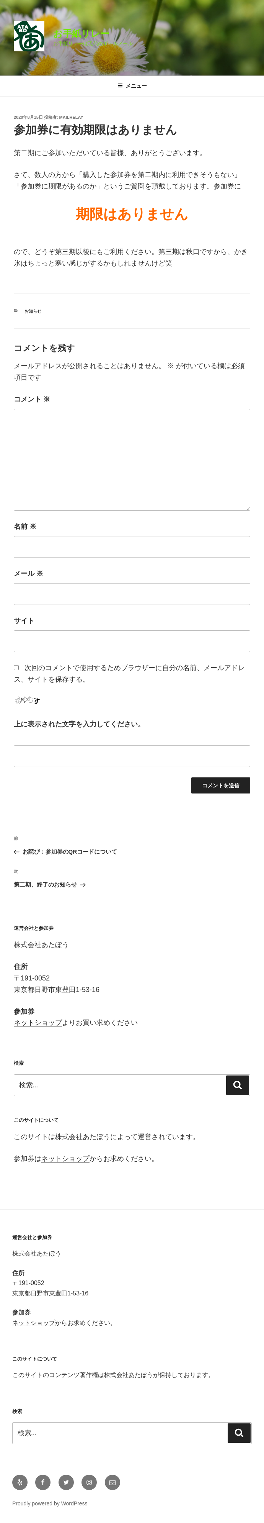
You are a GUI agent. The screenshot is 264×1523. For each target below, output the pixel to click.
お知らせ (32, 311)
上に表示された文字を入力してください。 (79, 724)
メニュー (132, 86)
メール (28, 573)
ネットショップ (38, 1022)
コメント (32, 399)
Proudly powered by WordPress (50, 1503)
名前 (25, 526)
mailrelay (71, 117)
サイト (24, 621)
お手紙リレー (81, 33)
